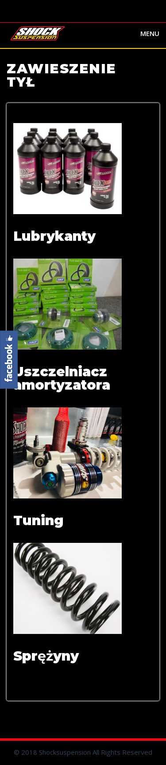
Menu (149, 33)
